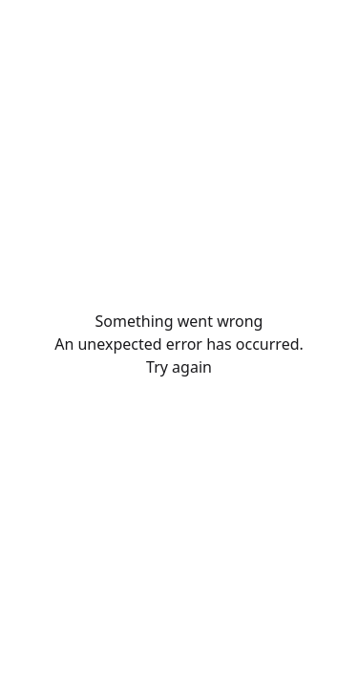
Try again (179, 366)
